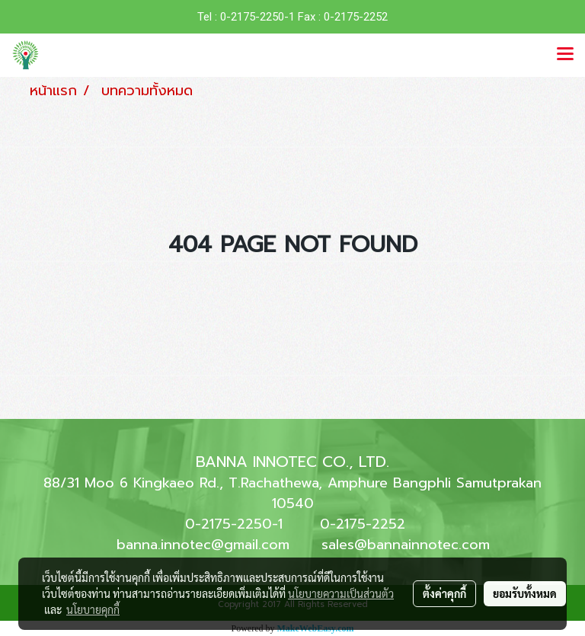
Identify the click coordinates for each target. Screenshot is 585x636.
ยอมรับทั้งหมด (525, 593)
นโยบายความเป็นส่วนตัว (341, 593)
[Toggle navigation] (565, 55)
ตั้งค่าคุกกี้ (444, 593)
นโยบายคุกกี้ (93, 609)
